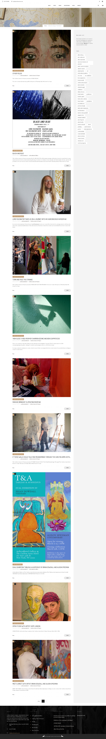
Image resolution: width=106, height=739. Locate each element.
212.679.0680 (6, 1)
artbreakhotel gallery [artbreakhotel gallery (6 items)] (83, 73)
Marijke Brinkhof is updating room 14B (27, 402)
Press (54, 5)
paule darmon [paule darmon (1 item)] (88, 126)
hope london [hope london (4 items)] (81, 101)
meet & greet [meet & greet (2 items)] (81, 119)
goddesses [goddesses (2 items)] (89, 94)
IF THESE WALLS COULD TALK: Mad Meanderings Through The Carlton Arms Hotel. (41, 457)
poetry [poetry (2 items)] (79, 129)
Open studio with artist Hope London (26, 626)
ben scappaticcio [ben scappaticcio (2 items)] (81, 78)
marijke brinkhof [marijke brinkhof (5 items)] (81, 117)
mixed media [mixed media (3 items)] (80, 122)
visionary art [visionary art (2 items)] (81, 140)
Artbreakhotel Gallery (37, 715)
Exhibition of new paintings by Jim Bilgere (63, 720)
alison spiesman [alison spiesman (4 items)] (81, 59)
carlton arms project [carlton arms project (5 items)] (82, 82)
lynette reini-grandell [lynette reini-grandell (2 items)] (83, 112)
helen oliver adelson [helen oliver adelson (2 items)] (82, 98)
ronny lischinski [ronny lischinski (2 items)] (81, 133)
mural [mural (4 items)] (89, 124)
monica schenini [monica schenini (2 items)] (81, 124)
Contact (79, 5)
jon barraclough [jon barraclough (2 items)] (81, 105)
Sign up (85, 43)
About (49, 5)
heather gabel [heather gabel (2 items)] (81, 96)
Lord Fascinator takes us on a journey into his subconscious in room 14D (39, 219)
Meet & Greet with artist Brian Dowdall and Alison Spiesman (35, 684)
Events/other (35, 724)
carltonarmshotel (24, 75)
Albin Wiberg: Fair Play (59, 729)
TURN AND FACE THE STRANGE (23, 280)
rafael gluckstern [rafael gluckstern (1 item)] (88, 129)
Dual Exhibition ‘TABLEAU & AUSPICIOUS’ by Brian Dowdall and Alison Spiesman (41, 567)
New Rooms (35, 727)
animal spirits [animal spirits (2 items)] (81, 71)
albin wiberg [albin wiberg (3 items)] (80, 55)
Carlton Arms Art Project (38, 718)
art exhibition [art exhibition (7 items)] (88, 75)
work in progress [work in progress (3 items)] (82, 143)
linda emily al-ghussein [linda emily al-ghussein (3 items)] (83, 108)
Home (45, 25)
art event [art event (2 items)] (80, 75)
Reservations (67, 5)
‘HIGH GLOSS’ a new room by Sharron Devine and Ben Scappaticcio (36, 339)
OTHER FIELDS (17, 73)
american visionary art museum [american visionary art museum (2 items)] (83, 63)
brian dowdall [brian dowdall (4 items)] (81, 80)
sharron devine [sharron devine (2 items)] (81, 136)
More (13, 85)
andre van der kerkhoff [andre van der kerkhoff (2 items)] (83, 66)
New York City (35, 730)
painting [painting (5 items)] (80, 126)
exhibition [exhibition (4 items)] (80, 89)
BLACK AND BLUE (18, 153)
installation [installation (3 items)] (89, 101)
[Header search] (98, 5)
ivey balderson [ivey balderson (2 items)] (81, 103)
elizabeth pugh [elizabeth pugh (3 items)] (81, 87)
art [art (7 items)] (87, 71)
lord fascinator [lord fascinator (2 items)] (81, 110)
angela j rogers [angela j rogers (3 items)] (81, 68)
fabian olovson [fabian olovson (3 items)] (81, 92)
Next (39, 701)
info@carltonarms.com (18, 1)
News (73, 5)
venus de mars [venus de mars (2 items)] (81, 138)
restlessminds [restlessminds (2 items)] (81, 131)
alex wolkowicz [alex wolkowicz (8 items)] (81, 57)
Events (33, 721)
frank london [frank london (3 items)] (81, 94)
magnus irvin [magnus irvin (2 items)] (81, 115)
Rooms (60, 5)
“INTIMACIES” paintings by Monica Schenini (64, 726)
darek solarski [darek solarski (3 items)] (81, 85)
